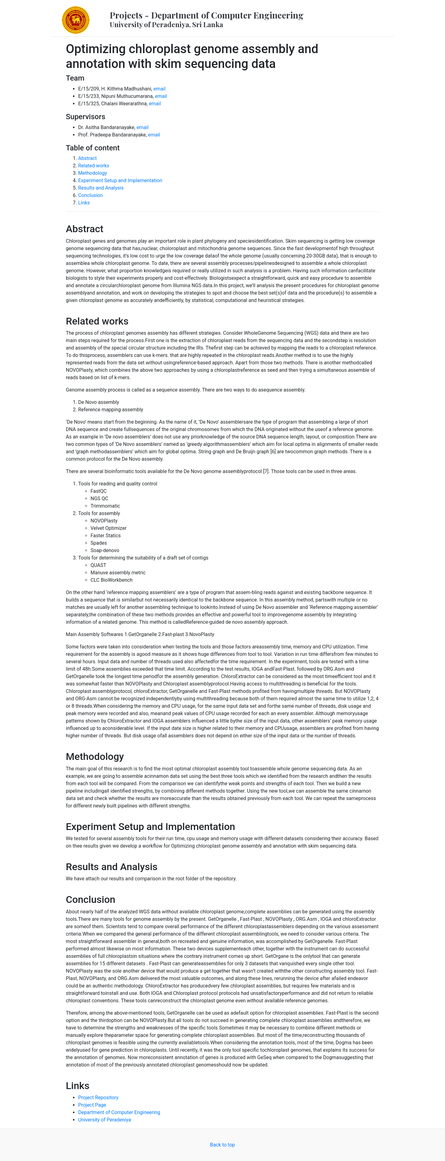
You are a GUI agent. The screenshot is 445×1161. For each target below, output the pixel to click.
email (160, 89)
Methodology (92, 173)
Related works (93, 166)
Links (84, 203)
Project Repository (98, 1097)
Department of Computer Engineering (119, 1112)
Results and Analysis (101, 188)
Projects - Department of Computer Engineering (206, 19)
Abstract (87, 158)
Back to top (222, 1145)
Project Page (92, 1105)
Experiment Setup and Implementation (120, 180)
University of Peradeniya (104, 1120)
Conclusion (90, 195)
